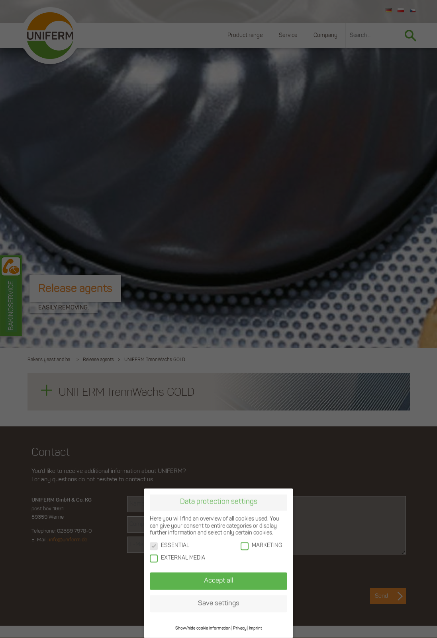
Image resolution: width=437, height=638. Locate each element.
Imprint (255, 627)
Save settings (218, 602)
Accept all (218, 579)
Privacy (240, 627)
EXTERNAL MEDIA (177, 556)
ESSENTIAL (169, 544)
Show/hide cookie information (203, 627)
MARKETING (261, 544)
